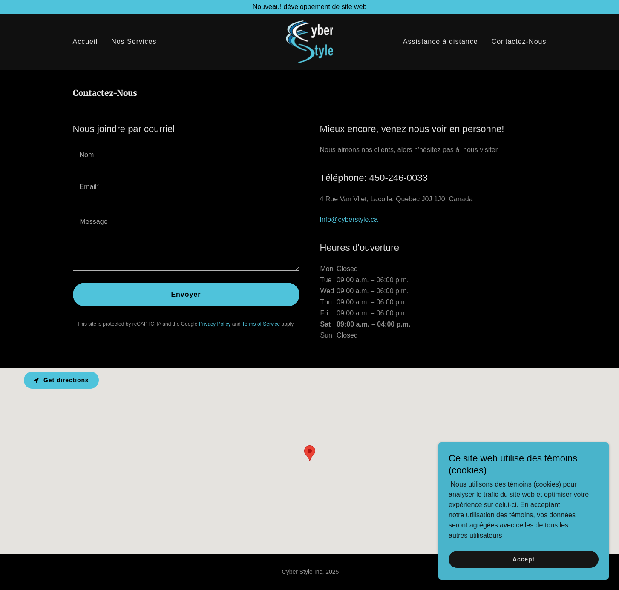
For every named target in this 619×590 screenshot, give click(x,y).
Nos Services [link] (133, 42)
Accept (523, 559)
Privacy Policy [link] (215, 324)
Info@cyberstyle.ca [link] (349, 219)
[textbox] (186, 155)
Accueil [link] (85, 42)
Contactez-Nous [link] (519, 42)
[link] (309, 41)
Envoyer (186, 294)
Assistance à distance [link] (440, 42)
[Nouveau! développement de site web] (309, 7)
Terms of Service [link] (261, 324)
